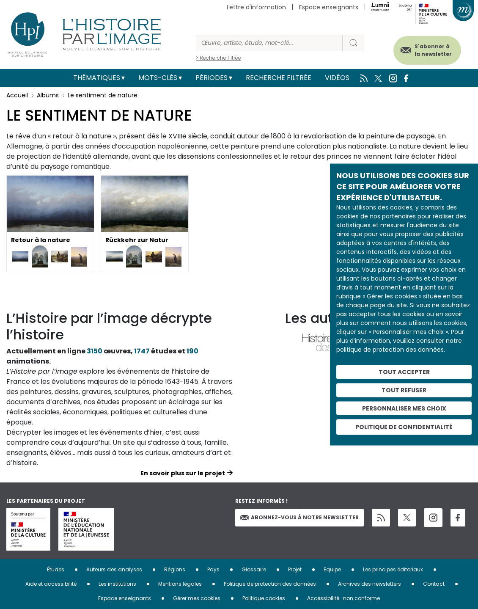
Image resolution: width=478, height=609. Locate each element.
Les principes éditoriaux (393, 569)
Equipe (332, 569)
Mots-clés (157, 78)
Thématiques (96, 78)
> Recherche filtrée (218, 57)
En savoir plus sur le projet (182, 473)
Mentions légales (180, 583)
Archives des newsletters (369, 583)
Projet (295, 569)
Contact (434, 583)
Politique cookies (263, 598)
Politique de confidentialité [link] (404, 427)
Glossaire (254, 569)
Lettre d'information (256, 7)
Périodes (211, 78)
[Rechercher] (269, 43)
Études (55, 569)
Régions (174, 569)
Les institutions (117, 583)
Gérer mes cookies (196, 598)
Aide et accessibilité (51, 583)
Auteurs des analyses (114, 569)
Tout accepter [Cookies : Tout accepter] (404, 372)
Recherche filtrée (278, 78)
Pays (213, 569)
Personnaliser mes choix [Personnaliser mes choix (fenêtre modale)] (404, 408)
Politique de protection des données (270, 583)
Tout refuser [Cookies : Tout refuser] (404, 390)
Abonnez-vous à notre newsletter (299, 517)
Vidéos (337, 78)
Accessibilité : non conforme (343, 598)
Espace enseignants (328, 7)
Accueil (17, 95)
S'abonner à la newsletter (431, 49)
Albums (48, 95)
